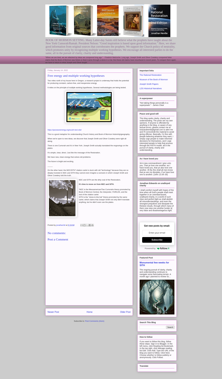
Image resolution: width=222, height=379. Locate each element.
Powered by (157, 248)
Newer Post (53, 312)
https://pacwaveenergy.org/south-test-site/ (65, 130)
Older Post (125, 312)
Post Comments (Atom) (94, 321)
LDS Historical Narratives (151, 88)
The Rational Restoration (151, 75)
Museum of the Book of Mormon (154, 79)
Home (90, 312)
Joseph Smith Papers (149, 84)
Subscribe (156, 240)
